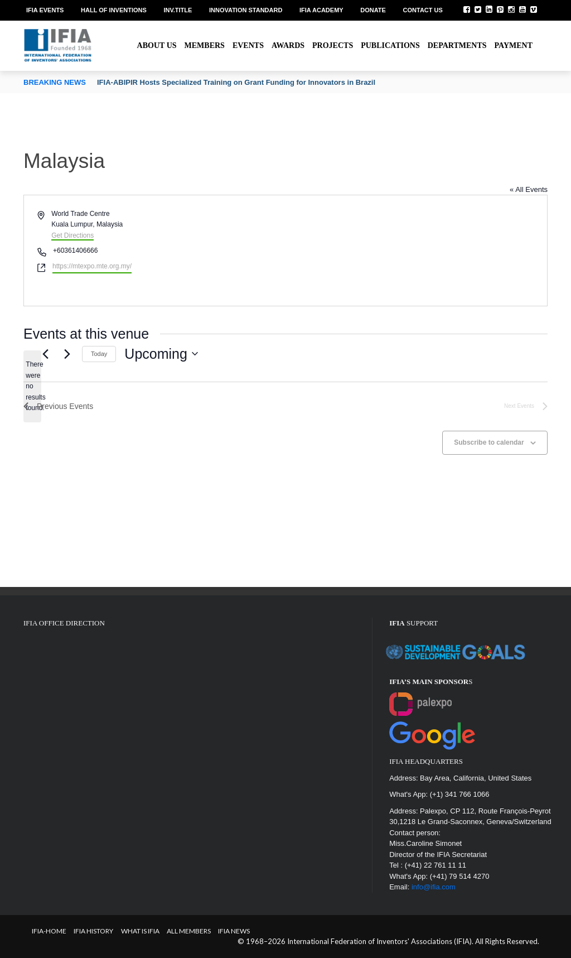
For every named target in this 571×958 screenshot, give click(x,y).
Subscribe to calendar (489, 442)
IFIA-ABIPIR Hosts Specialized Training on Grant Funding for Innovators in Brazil (236, 82)
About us (157, 45)
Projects (332, 45)
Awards (288, 45)
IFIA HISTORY (93, 931)
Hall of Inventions (114, 10)
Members (205, 45)
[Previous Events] (45, 353)
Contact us (423, 10)
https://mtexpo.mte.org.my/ (92, 266)
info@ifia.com (434, 887)
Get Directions (72, 235)
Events (248, 45)
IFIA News (234, 931)
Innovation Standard (245, 10)
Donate (373, 10)
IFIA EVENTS (45, 10)
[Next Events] (67, 353)
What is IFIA (140, 931)
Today (99, 353)
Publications (390, 45)
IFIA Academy (321, 10)
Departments (457, 45)
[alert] (32, 386)
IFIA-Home (49, 931)
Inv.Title (177, 10)
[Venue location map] (415, 250)
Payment (514, 45)
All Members (189, 931)
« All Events (529, 189)
